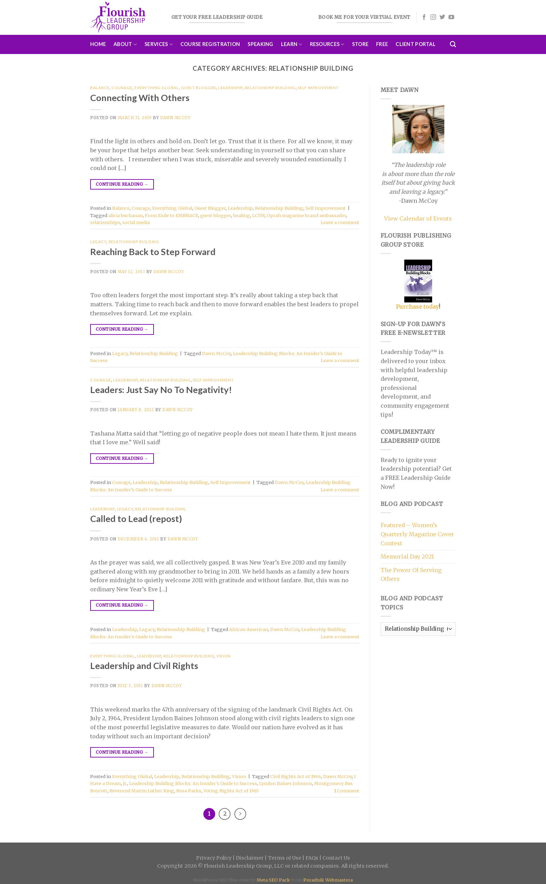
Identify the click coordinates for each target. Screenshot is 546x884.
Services (159, 44)
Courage (121, 87)
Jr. (125, 783)
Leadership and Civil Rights (144, 665)
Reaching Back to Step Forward (153, 251)
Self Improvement (318, 87)
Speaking (260, 44)
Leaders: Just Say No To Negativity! (161, 389)
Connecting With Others (139, 97)
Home (98, 44)
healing (241, 215)
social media (136, 222)
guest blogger (215, 215)
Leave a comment (340, 222)
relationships (105, 222)
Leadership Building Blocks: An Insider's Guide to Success (193, 783)
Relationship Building (270, 87)
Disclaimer (250, 858)
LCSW (258, 215)
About (125, 44)
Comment (346, 790)
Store (360, 44)
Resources (327, 44)
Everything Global (156, 87)
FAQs (311, 858)
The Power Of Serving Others (411, 575)
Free (382, 44)
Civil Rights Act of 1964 (295, 776)
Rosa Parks (188, 790)
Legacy (98, 241)
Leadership (230, 87)
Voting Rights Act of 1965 (231, 790)
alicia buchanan (125, 215)
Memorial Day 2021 (407, 556)
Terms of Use (284, 858)
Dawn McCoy (175, 117)
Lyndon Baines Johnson (285, 783)
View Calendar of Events (418, 218)
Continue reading (122, 184)
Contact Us (336, 858)
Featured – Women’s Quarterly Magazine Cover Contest (417, 534)
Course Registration (210, 44)
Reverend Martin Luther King (141, 790)
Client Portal (416, 44)
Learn (291, 44)
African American (248, 629)
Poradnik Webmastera (328, 880)
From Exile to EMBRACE (171, 215)
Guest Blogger (198, 87)
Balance (99, 87)
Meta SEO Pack (273, 880)
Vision (223, 656)
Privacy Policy (214, 858)
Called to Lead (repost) (136, 518)
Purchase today (417, 306)
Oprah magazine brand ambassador (306, 215)
